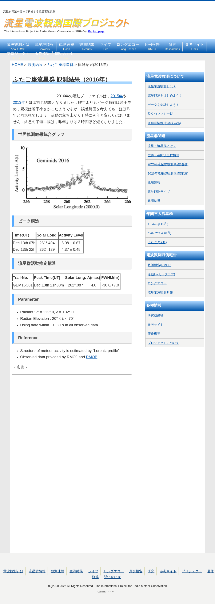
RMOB (91, 357)
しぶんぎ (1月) (158, 224)
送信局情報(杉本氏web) (164, 123)
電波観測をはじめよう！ (165, 95)
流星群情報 (44, 46)
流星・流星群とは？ (162, 146)
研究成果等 (155, 315)
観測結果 (87, 46)
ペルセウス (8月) (159, 233)
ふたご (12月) (157, 242)
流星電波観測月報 (160, 292)
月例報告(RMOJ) (159, 265)
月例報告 (152, 46)
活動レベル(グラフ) (161, 274)
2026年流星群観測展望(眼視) (168, 164)
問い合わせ (64, 55)
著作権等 (42, 55)
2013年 (19, 102)
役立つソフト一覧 (160, 114)
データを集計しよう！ (163, 104)
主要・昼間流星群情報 (163, 155)
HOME (17, 65)
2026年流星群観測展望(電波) (168, 173)
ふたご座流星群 (60, 65)
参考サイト (194, 46)
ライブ (105, 46)
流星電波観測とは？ (162, 86)
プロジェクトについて (163, 343)
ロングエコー (127, 46)
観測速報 (66, 46)
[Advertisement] (72, 392)
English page (96, 31)
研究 (172, 46)
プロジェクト (18, 55)
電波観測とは (18, 46)
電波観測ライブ (159, 191)
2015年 (117, 96)
